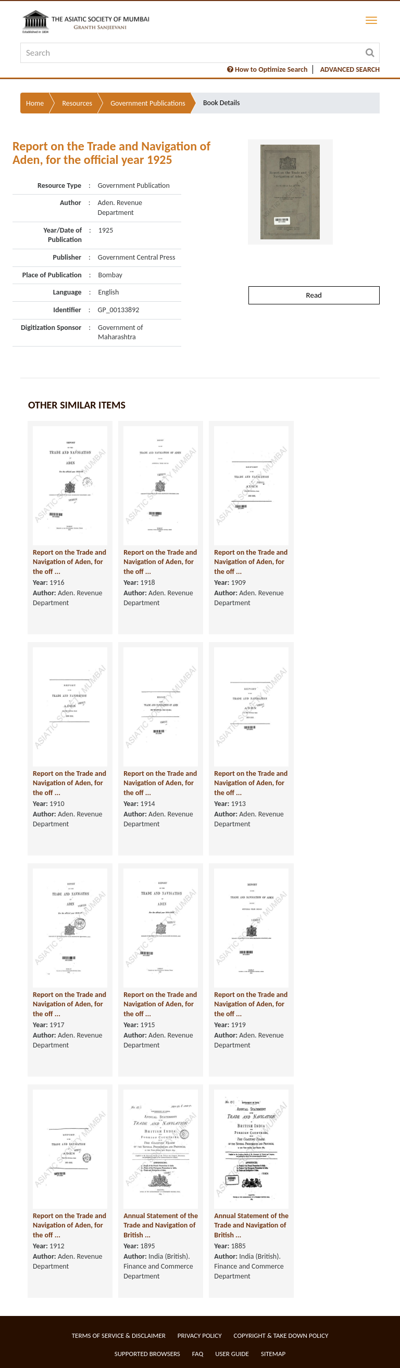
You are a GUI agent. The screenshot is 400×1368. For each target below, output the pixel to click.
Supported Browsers (147, 1354)
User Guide (232, 1354)
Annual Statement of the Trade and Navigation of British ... (160, 1225)
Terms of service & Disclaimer (119, 1335)
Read (314, 295)
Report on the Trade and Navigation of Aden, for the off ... (69, 562)
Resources (77, 103)
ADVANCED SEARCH (350, 69)
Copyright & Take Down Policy (281, 1335)
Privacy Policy (200, 1335)
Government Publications (147, 103)
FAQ (197, 1354)
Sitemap (273, 1354)
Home (35, 103)
